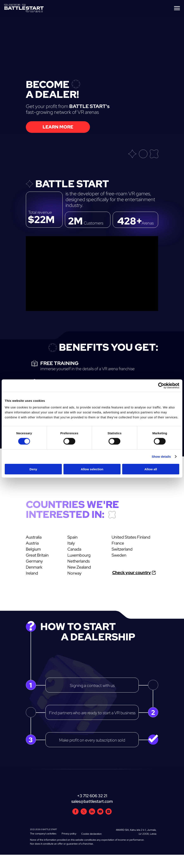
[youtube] (100, 813)
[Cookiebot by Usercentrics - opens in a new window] (161, 386)
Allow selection (92, 469)
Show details (161, 456)
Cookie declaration (91, 833)
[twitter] (84, 813)
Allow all (150, 469)
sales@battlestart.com (92, 801)
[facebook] (75, 813)
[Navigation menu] (177, 8)
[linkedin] (92, 813)
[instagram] (108, 813)
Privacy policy (69, 833)
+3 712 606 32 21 (92, 795)
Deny (33, 469)
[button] (58, 127)
